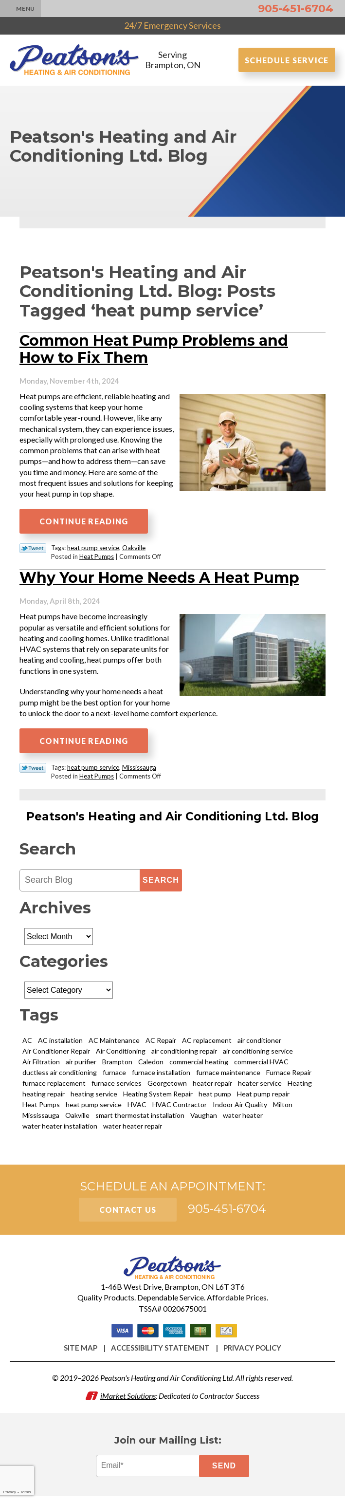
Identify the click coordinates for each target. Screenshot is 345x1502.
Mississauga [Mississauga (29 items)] (40, 1119)
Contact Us (128, 1214)
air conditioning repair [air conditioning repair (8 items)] (184, 1055)
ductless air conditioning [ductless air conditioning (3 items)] (59, 1077)
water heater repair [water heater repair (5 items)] (132, 1130)
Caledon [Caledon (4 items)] (150, 1066)
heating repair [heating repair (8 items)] (43, 1098)
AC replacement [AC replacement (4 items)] (207, 1044)
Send (225, 1471)
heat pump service (93, 551)
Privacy (9, 1492)
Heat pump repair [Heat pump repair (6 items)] (263, 1098)
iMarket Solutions (128, 1400)
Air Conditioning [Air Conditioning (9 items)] (120, 1055)
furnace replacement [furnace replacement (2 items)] (54, 1087)
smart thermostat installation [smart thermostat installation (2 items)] (139, 1119)
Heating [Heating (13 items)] (300, 1087)
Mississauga (139, 772)
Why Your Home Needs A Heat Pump (159, 581)
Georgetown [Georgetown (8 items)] (167, 1087)
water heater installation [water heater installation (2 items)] (59, 1130)
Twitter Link (32, 551)
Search (161, 884)
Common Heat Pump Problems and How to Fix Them (153, 351)
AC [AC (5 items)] (27, 1044)
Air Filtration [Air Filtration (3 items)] (41, 1066)
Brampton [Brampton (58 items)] (117, 1066)
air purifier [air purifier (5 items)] (81, 1066)
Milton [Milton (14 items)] (282, 1109)
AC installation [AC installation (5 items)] (60, 1044)
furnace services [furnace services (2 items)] (116, 1087)
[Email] (149, 1472)
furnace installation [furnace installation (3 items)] (161, 1077)
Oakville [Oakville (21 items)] (77, 1119)
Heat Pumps (96, 560)
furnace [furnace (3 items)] (114, 1077)
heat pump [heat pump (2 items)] (215, 1098)
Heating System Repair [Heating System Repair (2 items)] (158, 1098)
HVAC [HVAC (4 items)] (136, 1109)
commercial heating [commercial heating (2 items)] (198, 1066)
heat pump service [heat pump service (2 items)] (94, 1109)
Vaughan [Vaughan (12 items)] (203, 1119)
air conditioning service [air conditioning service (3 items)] (258, 1055)
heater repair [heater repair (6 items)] (212, 1087)
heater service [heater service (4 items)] (260, 1087)
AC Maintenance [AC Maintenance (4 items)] (114, 1044)
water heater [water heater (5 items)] (243, 1119)
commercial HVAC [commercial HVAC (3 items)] (261, 1066)
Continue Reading (83, 524)
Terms (25, 1492)
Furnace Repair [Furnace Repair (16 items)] (288, 1077)
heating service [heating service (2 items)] (94, 1098)
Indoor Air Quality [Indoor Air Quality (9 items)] (240, 1109)
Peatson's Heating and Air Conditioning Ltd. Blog (172, 821)
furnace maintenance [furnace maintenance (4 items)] (228, 1077)
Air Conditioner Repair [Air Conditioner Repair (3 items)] (56, 1055)
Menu (25, 8)
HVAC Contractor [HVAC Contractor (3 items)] (179, 1109)
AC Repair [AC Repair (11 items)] (160, 1044)
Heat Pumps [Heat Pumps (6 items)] (41, 1109)
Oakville (133, 551)
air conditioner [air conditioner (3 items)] (259, 1044)
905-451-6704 (295, 8)
